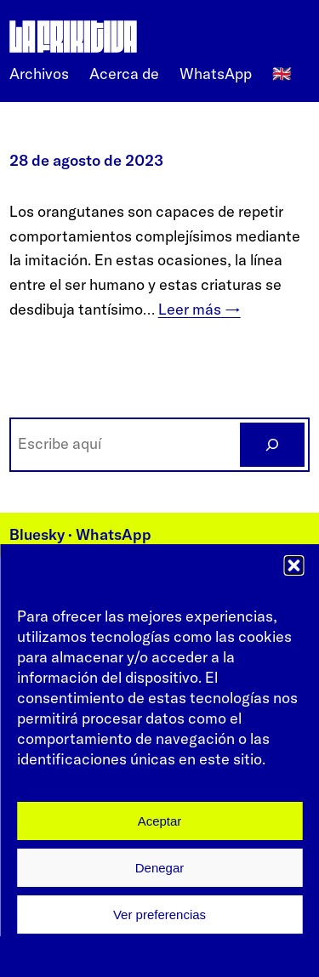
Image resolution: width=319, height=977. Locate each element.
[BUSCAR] (272, 445)
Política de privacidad (218, 952)
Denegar (160, 868)
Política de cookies (84, 952)
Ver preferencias (159, 914)
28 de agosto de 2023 (86, 160)
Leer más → (199, 309)
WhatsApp (113, 534)
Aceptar (160, 821)
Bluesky (37, 534)
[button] (293, 565)
